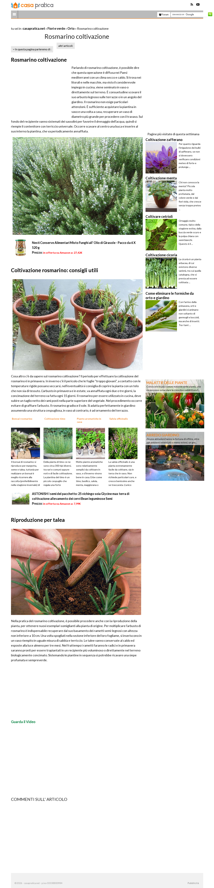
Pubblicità (193, 883)
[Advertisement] (52, 24)
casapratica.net (34, 28)
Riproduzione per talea (38, 520)
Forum (164, 14)
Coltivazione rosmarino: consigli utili (54, 270)
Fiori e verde (56, 28)
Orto (71, 28)
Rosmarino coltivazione (39, 59)
